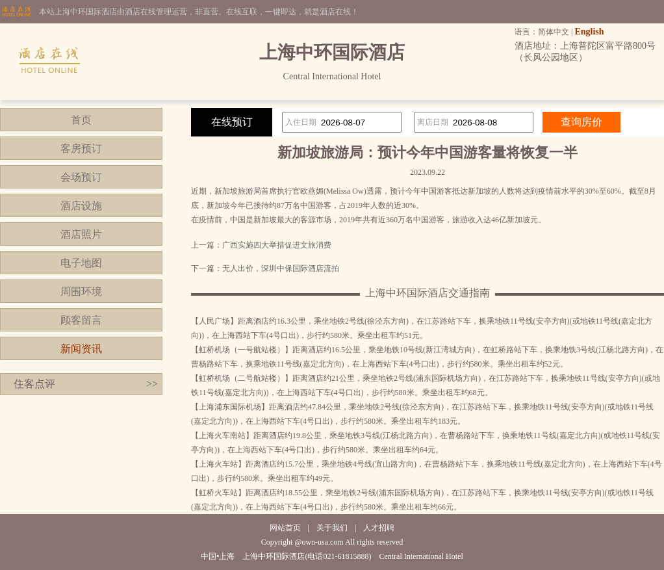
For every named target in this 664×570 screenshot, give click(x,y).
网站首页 (285, 527)
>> (152, 383)
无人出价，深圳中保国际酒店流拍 (280, 268)
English (589, 31)
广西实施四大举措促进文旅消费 (276, 245)
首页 (81, 119)
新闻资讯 (81, 348)
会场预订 (81, 177)
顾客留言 (81, 320)
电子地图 (81, 262)
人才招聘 (378, 527)
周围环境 (81, 291)
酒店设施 (81, 205)
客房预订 (81, 148)
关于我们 (332, 527)
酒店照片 (81, 234)
